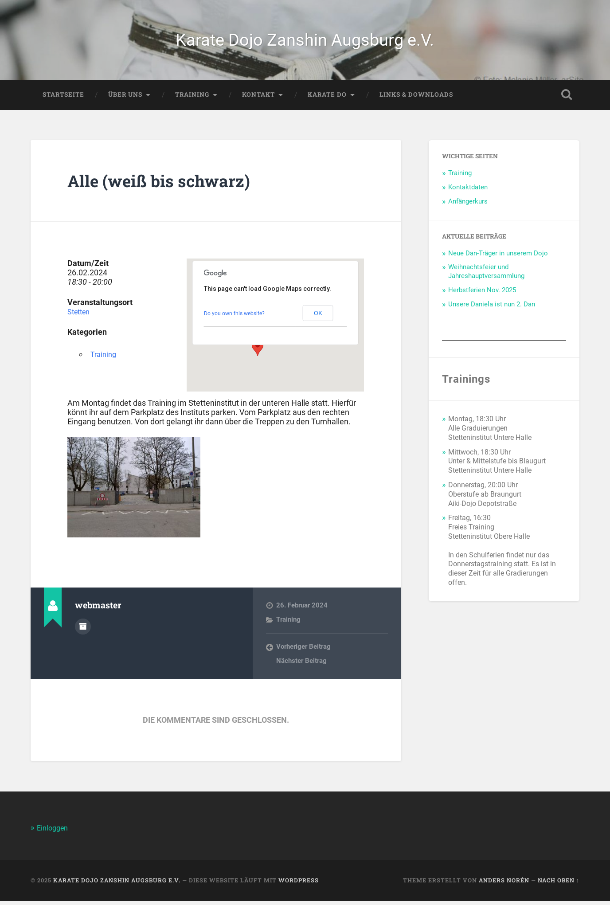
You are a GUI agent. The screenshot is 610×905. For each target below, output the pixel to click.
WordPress (298, 884)
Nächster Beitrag (301, 665)
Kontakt (258, 98)
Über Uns (125, 98)
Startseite (63, 98)
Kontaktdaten (468, 191)
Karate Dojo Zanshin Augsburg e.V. (305, 41)
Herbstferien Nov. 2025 (482, 294)
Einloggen (53, 831)
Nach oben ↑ (558, 884)
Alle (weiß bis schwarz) (167, 184)
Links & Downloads (416, 98)
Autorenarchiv (83, 629)
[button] (257, 351)
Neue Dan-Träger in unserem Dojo (498, 257)
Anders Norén (504, 884)
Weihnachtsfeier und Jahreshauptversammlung (486, 275)
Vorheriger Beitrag (303, 650)
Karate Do (327, 98)
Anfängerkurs (468, 205)
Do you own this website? (234, 317)
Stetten (80, 315)
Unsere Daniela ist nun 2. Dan (491, 308)
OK (318, 317)
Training (192, 98)
